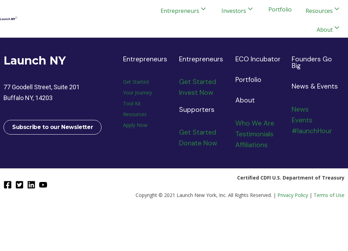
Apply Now (135, 125)
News (300, 109)
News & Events (315, 86)
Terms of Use (329, 195)
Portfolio (280, 9)
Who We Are (254, 123)
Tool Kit (132, 103)
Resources (135, 114)
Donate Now (198, 143)
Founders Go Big (312, 62)
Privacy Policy (292, 195)
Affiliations (251, 144)
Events (302, 120)
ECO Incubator (258, 59)
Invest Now (196, 92)
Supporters (197, 109)
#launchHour (312, 131)
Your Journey (137, 92)
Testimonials (254, 134)
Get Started (136, 81)
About (245, 100)
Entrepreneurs (145, 59)
